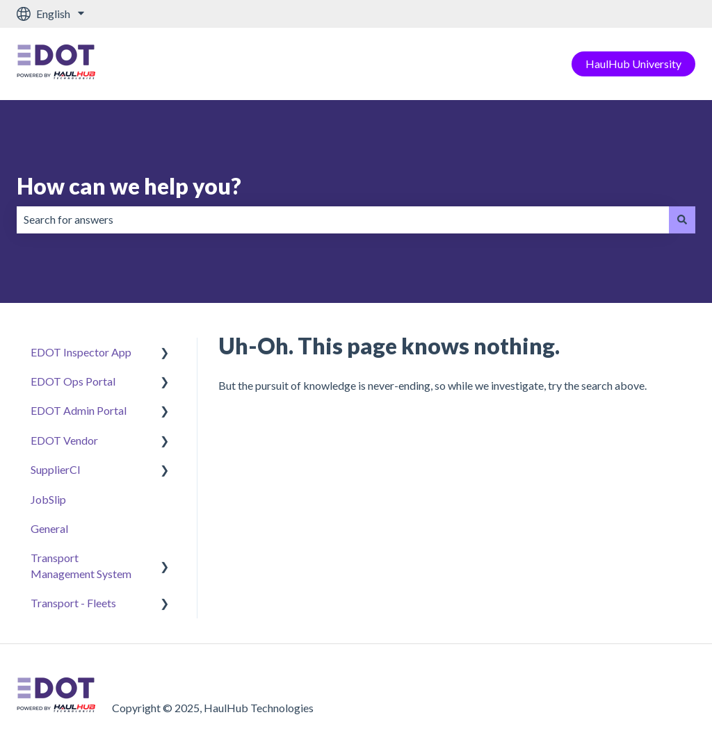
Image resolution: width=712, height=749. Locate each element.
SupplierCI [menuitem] (56, 469)
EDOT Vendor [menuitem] (64, 440)
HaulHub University (633, 63)
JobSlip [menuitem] (48, 499)
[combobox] (343, 219)
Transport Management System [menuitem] (81, 565)
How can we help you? (129, 185)
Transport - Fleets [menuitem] (73, 602)
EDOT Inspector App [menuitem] (81, 352)
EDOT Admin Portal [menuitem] (79, 410)
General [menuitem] (49, 528)
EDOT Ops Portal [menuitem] (73, 381)
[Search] (682, 219)
